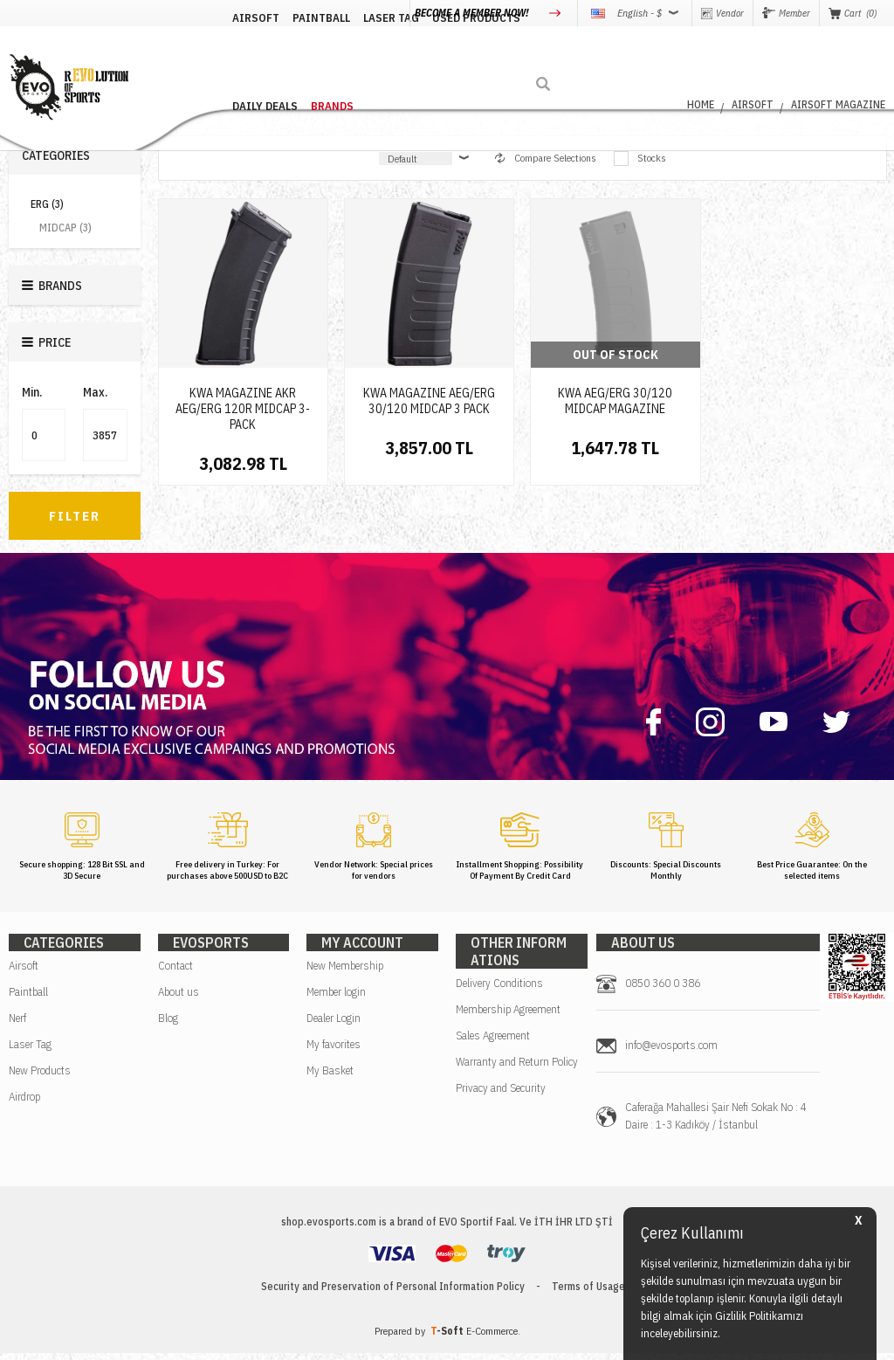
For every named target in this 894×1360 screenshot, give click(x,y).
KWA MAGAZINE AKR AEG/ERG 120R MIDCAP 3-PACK (242, 408)
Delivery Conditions (499, 990)
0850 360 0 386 (662, 990)
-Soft (448, 1337)
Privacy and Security (501, 1094)
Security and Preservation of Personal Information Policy (393, 1293)
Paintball (28, 998)
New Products (40, 1077)
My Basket (330, 1077)
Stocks (640, 158)
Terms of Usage (588, 1293)
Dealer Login (333, 1025)
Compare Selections (545, 157)
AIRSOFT (215, 54)
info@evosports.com (671, 1052)
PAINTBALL (281, 54)
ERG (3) (47, 204)
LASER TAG (351, 54)
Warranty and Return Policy (517, 1068)
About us (178, 998)
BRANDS (593, 54)
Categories (56, 155)
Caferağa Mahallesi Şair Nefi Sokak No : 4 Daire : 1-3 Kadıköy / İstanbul (716, 1123)
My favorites (333, 1051)
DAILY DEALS (526, 54)
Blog (168, 1025)
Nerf (17, 1025)
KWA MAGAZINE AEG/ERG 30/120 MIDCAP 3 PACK (429, 401)
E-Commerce (492, 1337)
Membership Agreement (508, 1016)
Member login (336, 998)
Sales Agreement (493, 1042)
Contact (175, 972)
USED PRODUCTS (436, 54)
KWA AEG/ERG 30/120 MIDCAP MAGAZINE (615, 401)
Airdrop (24, 1103)
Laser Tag (30, 1051)
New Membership (344, 972)
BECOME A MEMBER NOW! (473, 12)
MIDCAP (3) (65, 227)
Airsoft (23, 972)
